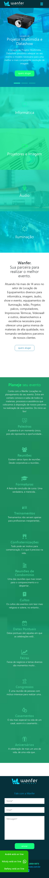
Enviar (25, 846)
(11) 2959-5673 (32, 863)
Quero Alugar (24, 347)
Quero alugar (24, 73)
